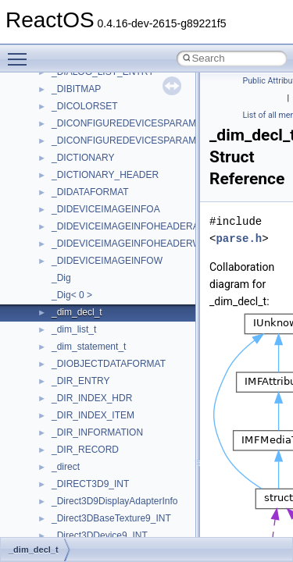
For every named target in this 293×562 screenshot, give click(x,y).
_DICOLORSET (85, 106)
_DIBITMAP (76, 89)
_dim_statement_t (89, 346)
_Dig (61, 277)
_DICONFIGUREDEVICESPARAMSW (131, 140)
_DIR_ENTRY (80, 380)
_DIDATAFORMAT (90, 192)
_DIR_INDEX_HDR (92, 398)
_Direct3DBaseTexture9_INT (111, 518)
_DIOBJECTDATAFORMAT (109, 363)
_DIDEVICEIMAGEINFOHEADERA (125, 226)
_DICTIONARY (83, 157)
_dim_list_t (74, 329)
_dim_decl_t (77, 312)
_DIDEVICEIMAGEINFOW (107, 260)
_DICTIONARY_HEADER (105, 174)
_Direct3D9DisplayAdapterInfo (114, 501)
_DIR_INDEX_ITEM (93, 415)
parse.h (239, 238)
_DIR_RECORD (85, 449)
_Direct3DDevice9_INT (100, 535)
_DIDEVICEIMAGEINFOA (106, 209)
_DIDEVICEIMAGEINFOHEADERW (127, 243)
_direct (66, 466)
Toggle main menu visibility (21, 52)
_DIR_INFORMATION (97, 432)
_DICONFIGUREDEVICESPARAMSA (130, 123)
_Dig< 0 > (72, 295)
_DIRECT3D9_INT (90, 483)
